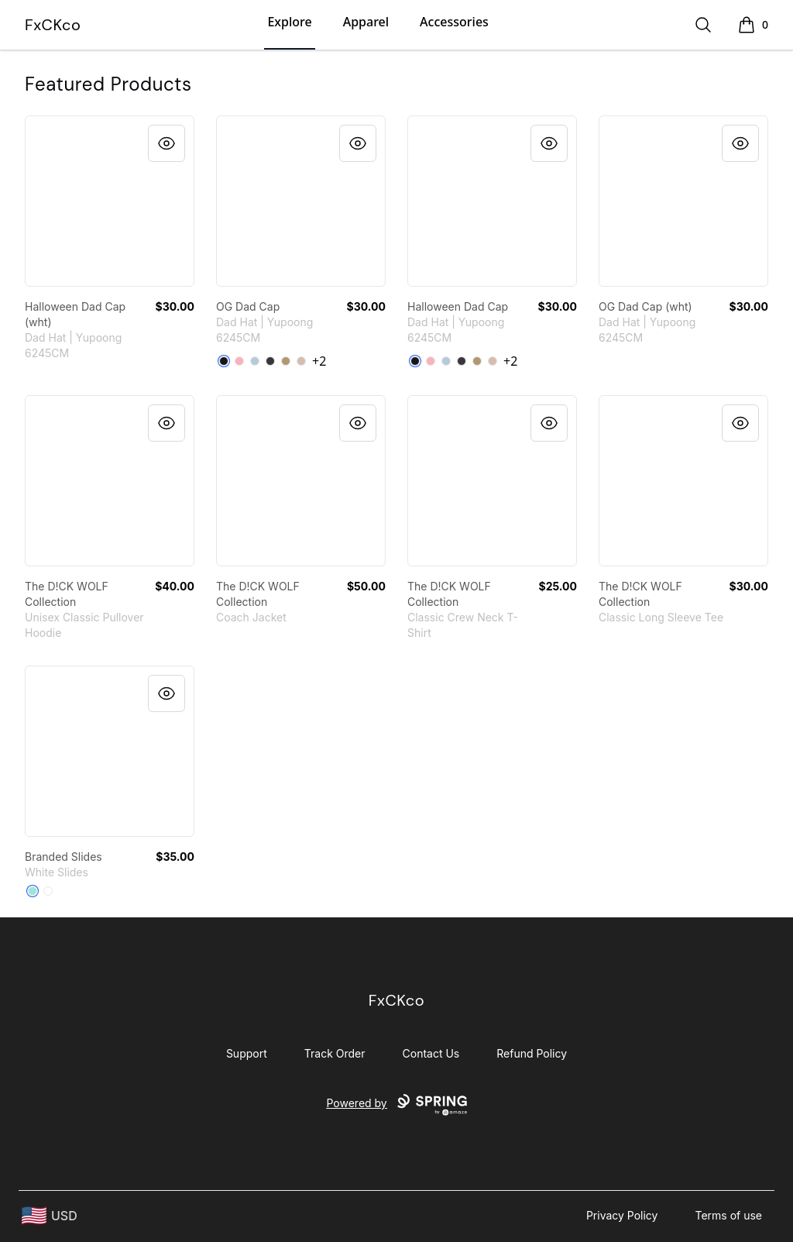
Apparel (366, 21)
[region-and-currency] (49, 1216)
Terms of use (728, 1215)
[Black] (223, 361)
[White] (48, 891)
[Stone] (301, 361)
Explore (289, 21)
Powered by (396, 1105)
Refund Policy (531, 1053)
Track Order (335, 1053)
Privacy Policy (622, 1215)
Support (246, 1053)
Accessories (454, 21)
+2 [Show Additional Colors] (319, 361)
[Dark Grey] (270, 361)
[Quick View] (166, 143)
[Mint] (32, 891)
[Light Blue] (254, 361)
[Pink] (239, 361)
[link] (110, 201)
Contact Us (431, 1053)
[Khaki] (285, 361)
